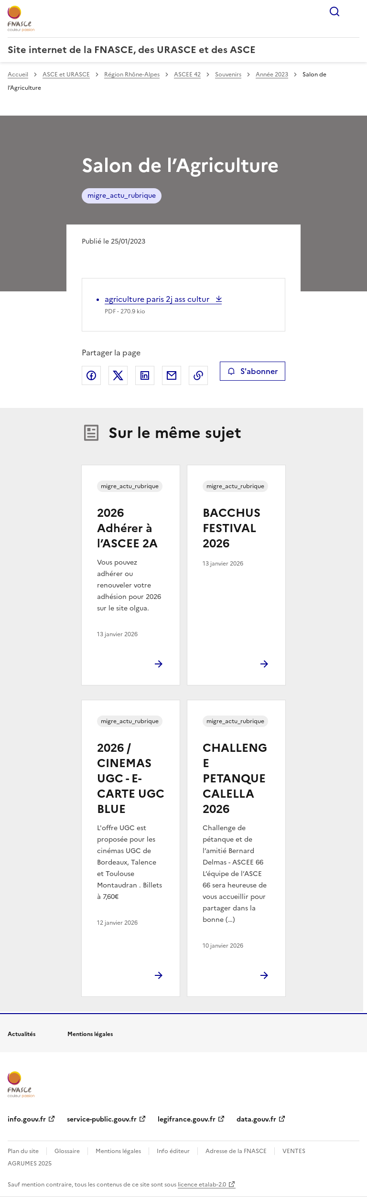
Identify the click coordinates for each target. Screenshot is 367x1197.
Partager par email (171, 375)
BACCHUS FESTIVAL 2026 (231, 528)
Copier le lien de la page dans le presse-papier (198, 375)
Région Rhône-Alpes (132, 74)
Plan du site (23, 1151)
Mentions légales (118, 1151)
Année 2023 (272, 74)
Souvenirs (228, 74)
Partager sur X (118, 375)
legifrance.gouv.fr (187, 1119)
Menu (353, 11)
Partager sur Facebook (91, 375)
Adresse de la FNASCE (236, 1151)
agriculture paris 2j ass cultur (158, 299)
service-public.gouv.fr (102, 1119)
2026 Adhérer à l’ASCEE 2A (127, 528)
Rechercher (334, 11)
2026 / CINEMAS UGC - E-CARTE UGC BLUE (130, 778)
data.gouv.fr (256, 1119)
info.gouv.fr (27, 1119)
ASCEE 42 (187, 74)
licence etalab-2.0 (202, 1184)
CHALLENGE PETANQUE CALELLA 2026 (235, 778)
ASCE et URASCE (66, 74)
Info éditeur (173, 1151)
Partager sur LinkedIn (144, 375)
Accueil (18, 74)
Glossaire (67, 1151)
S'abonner (252, 371)
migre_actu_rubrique (121, 196)
